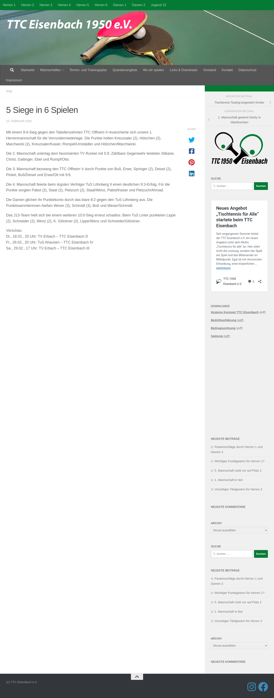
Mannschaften (50, 70)
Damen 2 (138, 5)
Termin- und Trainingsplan (88, 70)
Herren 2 (27, 5)
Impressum (14, 80)
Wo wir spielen (153, 70)
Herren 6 (101, 5)
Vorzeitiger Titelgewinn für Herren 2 (238, 489)
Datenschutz (247, 70)
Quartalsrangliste (125, 70)
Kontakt (227, 70)
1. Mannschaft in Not (229, 480)
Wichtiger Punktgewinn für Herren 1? (239, 461)
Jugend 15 (158, 5)
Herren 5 (82, 5)
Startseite (28, 70)
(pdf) (227, 320)
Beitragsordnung (223, 328)
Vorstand (209, 70)
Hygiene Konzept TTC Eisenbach (235, 312)
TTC (9, 91)
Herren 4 (64, 5)
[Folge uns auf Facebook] (263, 687)
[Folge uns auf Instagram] (251, 687)
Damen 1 (119, 5)
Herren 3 (46, 5)
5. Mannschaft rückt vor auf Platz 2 (238, 470)
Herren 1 (9, 5)
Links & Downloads (183, 70)
